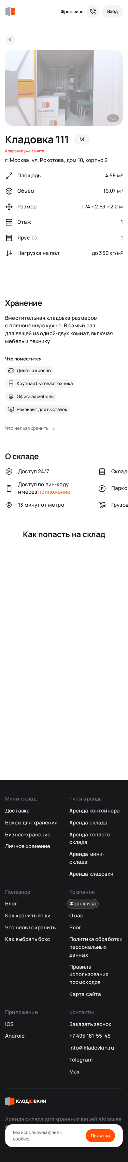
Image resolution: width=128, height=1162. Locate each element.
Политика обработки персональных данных (96, 946)
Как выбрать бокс (27, 939)
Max (74, 1071)
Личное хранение (27, 846)
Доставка (17, 810)
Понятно (100, 1136)
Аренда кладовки (91, 873)
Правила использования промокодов (89, 974)
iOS (9, 1024)
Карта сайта (85, 994)
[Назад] (10, 40)
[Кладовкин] (10, 11)
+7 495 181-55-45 (90, 1035)
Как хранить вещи (28, 915)
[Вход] (112, 11)
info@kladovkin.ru (91, 1047)
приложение (54, 491)
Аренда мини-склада (87, 857)
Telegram (81, 1059)
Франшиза (72, 12)
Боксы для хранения (31, 822)
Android (15, 1035)
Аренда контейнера (94, 810)
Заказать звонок (90, 1024)
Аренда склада (88, 822)
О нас (76, 915)
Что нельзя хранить (30, 927)
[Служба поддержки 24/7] (92, 11)
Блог (11, 903)
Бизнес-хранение (28, 834)
